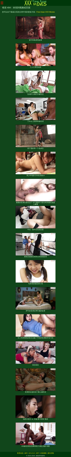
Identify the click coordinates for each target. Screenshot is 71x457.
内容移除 (43, 453)
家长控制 (51, 453)
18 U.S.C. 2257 (34, 453)
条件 (26, 453)
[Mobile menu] (2, 3)
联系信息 (20, 453)
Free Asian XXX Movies (45, 12)
